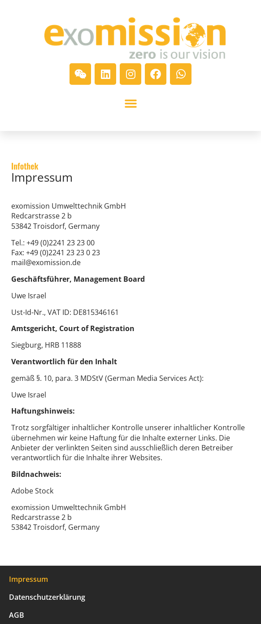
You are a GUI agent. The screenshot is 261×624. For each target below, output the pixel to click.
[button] (130, 103)
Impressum (28, 579)
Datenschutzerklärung (47, 597)
